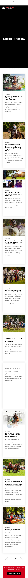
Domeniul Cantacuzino (13, 3)
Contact (21, 4)
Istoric (20, 3)
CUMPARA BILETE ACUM (14, 573)
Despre (6, 3)
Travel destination (8, 4)
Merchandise (16, 4)
